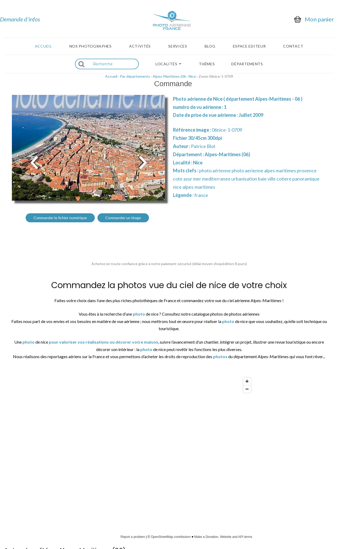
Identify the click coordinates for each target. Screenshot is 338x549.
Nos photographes (90, 46)
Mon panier (319, 19)
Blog (210, 46)
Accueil (43, 46)
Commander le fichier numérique (60, 217)
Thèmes (207, 64)
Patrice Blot (203, 146)
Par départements (135, 76)
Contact (293, 46)
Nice (192, 76)
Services (177, 46)
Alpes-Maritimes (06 (169, 76)
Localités (166, 64)
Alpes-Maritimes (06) (227, 154)
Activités (140, 46)
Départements (247, 64)
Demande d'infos (20, 19)
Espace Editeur (249, 46)
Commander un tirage (123, 217)
